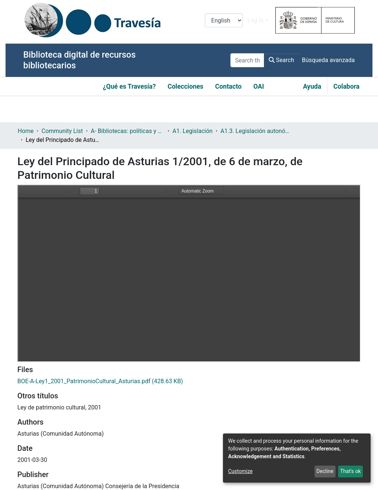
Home (26, 131)
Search (281, 60)
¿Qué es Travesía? (129, 86)
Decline (324, 471)
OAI (258, 86)
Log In (255, 20)
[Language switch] (224, 20)
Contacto (228, 86)
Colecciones (185, 86)
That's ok (350, 471)
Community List (62, 131)
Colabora (346, 86)
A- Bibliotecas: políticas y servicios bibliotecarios (128, 131)
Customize (240, 471)
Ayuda (312, 86)
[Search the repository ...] (247, 60)
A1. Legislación (192, 131)
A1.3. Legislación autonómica (257, 131)
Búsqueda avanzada (328, 60)
